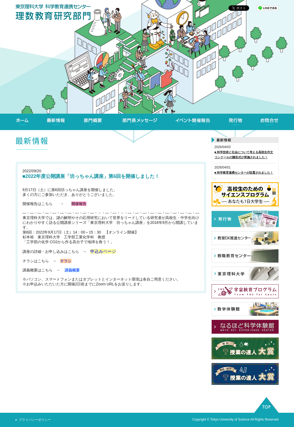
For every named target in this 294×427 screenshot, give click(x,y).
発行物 (235, 122)
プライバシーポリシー (35, 420)
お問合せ (269, 122)
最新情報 (56, 122)
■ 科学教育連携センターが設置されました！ (244, 172)
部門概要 (93, 122)
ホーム (23, 122)
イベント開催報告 (193, 122)
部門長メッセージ (139, 122)
